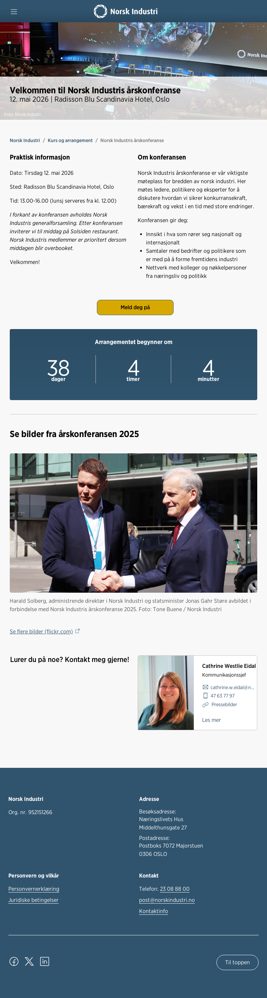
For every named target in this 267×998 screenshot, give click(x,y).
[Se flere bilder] (133, 523)
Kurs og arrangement (70, 140)
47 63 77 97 (223, 696)
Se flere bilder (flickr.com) (41, 631)
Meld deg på (135, 307)
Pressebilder (224, 704)
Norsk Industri (25, 140)
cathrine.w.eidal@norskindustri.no (234, 687)
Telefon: (164, 889)
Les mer (211, 720)
